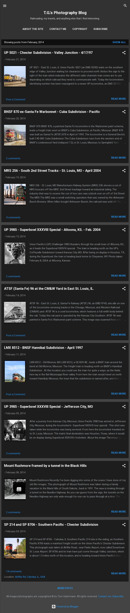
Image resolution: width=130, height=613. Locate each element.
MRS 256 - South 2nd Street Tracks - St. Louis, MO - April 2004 (52, 171)
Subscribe (100, 29)
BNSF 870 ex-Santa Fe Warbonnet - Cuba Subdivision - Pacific (52, 112)
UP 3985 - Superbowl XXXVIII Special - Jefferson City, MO (48, 407)
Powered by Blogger (65, 606)
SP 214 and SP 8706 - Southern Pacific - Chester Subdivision (51, 525)
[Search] (125, 6)
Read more (118, 98)
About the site (33, 29)
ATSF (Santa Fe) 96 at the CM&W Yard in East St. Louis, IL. (49, 289)
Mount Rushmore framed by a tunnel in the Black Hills (45, 466)
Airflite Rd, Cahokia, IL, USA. (30, 576)
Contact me (57, 29)
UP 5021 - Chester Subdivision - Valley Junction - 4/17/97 (48, 53)
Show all (119, 42)
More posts (65, 588)
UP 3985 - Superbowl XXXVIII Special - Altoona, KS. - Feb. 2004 (52, 230)
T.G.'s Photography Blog (65, 12)
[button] (124, 53)
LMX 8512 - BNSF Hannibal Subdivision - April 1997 (43, 348)
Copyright (79, 29)
